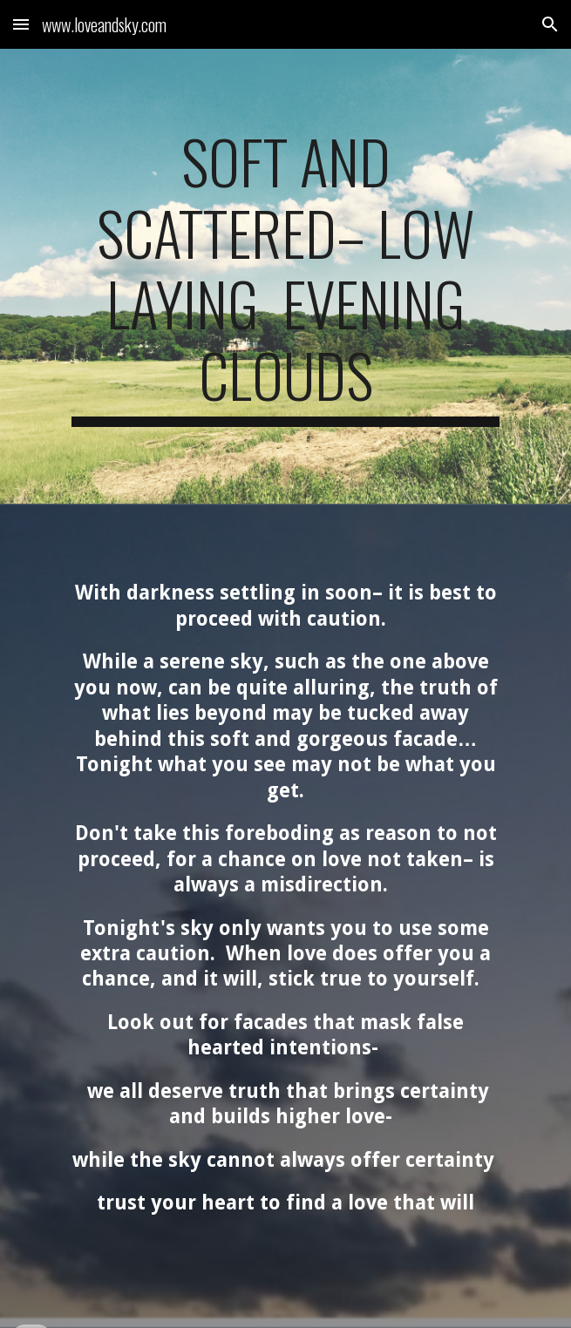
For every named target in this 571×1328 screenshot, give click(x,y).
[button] (21, 24)
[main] (285, 276)
